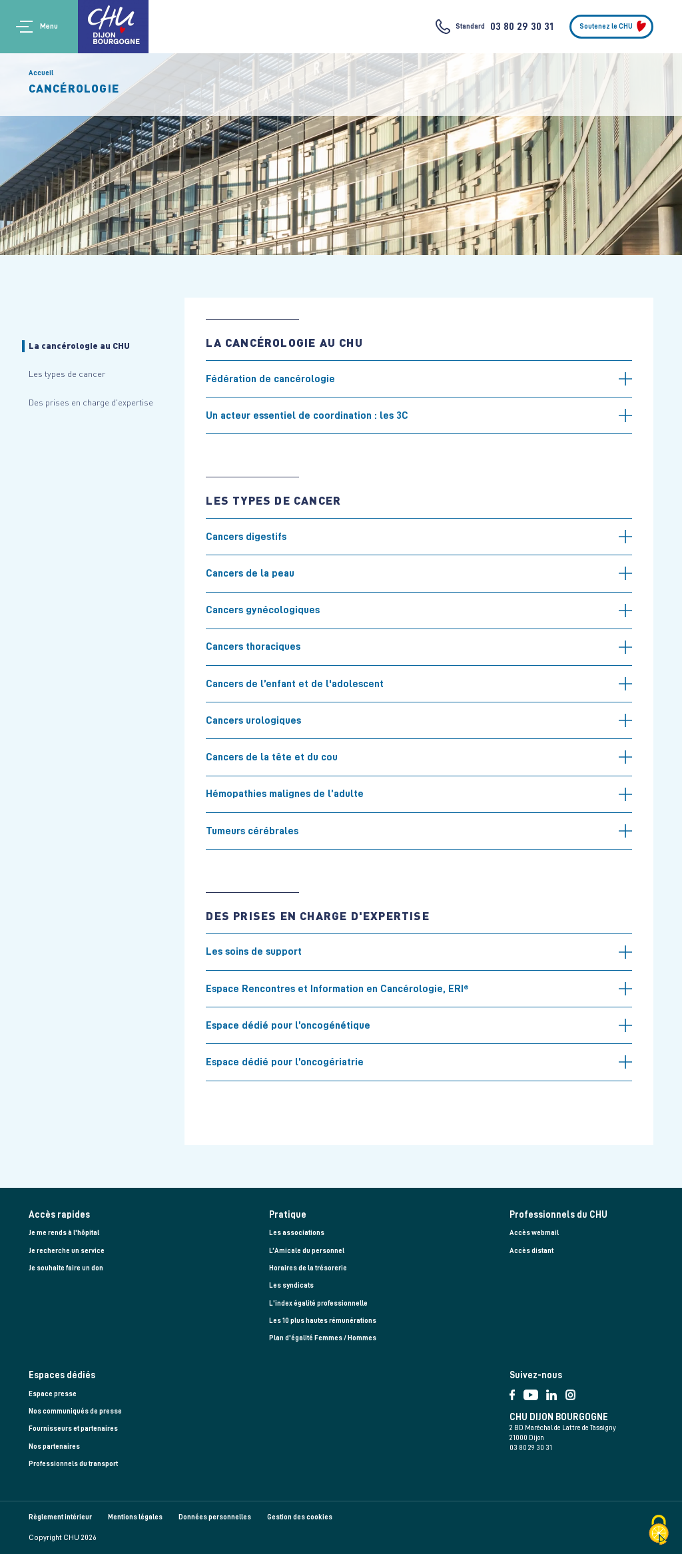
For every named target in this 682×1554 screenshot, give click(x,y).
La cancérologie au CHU (79, 345)
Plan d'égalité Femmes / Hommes (322, 1338)
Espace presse (53, 1394)
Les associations (296, 1232)
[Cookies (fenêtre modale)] (658, 1531)
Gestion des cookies (299, 1517)
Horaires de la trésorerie (308, 1268)
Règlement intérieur (60, 1517)
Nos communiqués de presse (75, 1411)
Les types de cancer (67, 373)
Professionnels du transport (73, 1463)
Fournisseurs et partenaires (73, 1428)
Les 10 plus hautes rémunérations (322, 1320)
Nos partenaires (54, 1446)
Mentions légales (135, 1517)
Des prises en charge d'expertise (91, 402)
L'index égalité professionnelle (318, 1303)
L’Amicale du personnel (306, 1250)
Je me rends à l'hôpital (64, 1232)
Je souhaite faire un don (66, 1268)
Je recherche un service (67, 1250)
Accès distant (531, 1250)
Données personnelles (214, 1517)
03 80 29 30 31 (521, 26)
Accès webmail (534, 1232)
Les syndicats (291, 1285)
